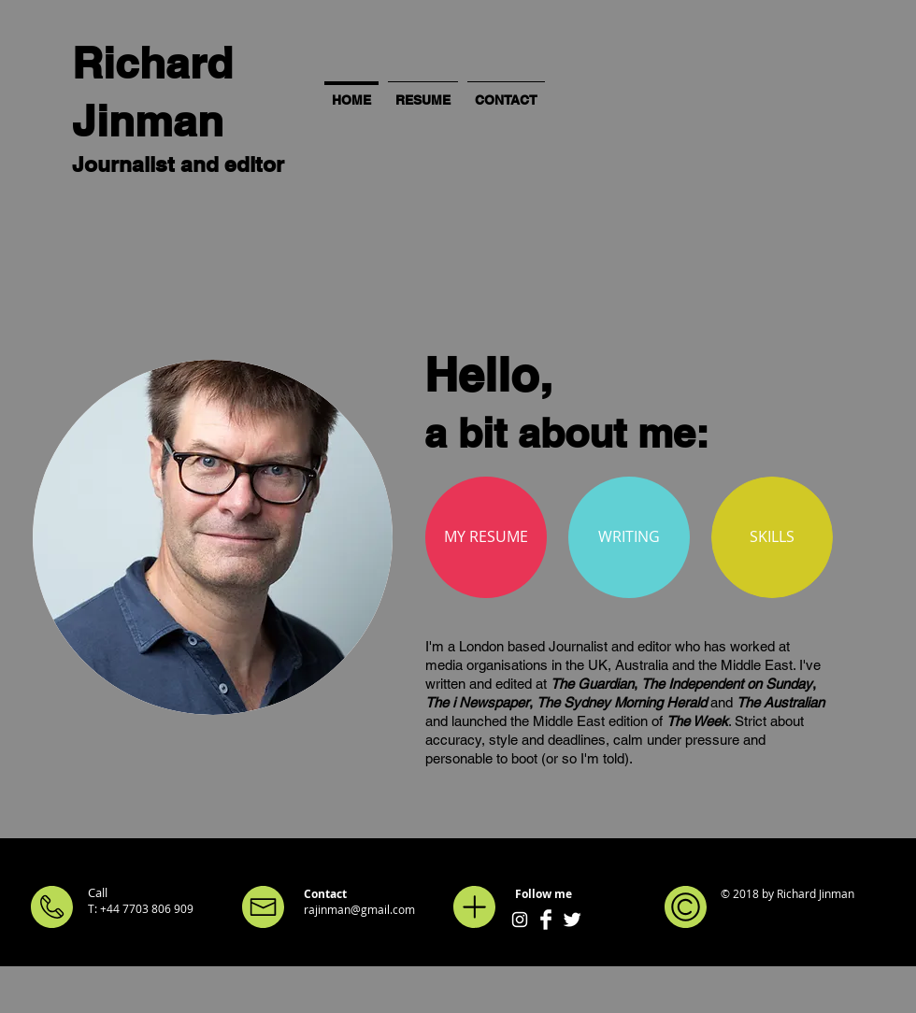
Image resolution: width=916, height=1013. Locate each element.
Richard (152, 62)
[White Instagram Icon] (519, 919)
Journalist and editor (178, 164)
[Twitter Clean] (572, 919)
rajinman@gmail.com (359, 909)
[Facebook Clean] (546, 919)
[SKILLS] (772, 537)
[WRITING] (629, 537)
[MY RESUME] (486, 537)
